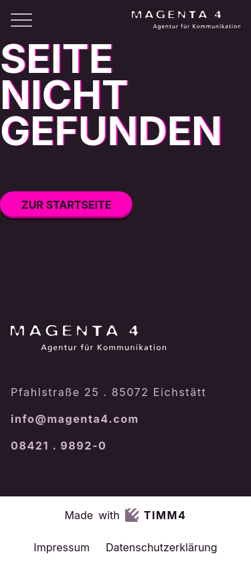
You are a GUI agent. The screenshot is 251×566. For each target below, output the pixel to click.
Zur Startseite (66, 204)
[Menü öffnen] (21, 20)
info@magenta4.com (75, 419)
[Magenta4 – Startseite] (186, 20)
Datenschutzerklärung (162, 547)
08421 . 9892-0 (58, 445)
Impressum (61, 547)
